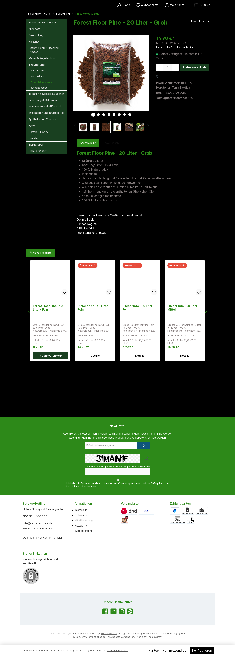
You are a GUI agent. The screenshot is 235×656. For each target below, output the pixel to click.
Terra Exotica (200, 73)
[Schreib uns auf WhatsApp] (121, 611)
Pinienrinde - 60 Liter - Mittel (183, 359)
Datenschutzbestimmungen (97, 483)
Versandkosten (109, 633)
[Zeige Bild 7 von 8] (124, 166)
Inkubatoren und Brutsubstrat (46, 164)
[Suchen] (123, 31)
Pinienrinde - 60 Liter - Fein (94, 359)
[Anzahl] (168, 119)
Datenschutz (82, 515)
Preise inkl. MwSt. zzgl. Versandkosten (174, 99)
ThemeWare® (154, 636)
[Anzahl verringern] (159, 119)
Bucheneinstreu (39, 139)
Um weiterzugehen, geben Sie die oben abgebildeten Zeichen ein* (117, 470)
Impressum (81, 510)
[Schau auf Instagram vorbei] (113, 611)
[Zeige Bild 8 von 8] (129, 166)
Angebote (34, 80)
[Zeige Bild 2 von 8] (98, 166)
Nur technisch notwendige (167, 650)
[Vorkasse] (202, 511)
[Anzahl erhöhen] (175, 119)
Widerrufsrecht (83, 530)
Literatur (33, 190)
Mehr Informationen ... (117, 650)
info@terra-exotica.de (37, 523)
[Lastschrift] (177, 520)
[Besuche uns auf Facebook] (105, 611)
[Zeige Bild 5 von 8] (114, 166)
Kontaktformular (52, 537)
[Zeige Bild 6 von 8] (119, 166)
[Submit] (143, 448)
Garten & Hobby (38, 184)
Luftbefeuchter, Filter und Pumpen (44, 101)
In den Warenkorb (194, 119)
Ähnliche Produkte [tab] (40, 304)
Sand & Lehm (38, 122)
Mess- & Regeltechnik (42, 110)
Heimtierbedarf (38, 203)
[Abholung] (124, 520)
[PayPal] (175, 511)
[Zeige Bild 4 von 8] (109, 166)
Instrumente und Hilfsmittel (45, 158)
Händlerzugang (84, 520)
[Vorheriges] (74, 178)
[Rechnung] (188, 511)
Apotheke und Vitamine (42, 171)
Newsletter (81, 525)
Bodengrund (37, 116)
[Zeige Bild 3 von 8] (103, 166)
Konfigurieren (202, 650)
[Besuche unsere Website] (129, 611)
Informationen (82, 503)
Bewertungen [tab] (111, 195)
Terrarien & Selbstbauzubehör (46, 145)
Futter (32, 177)
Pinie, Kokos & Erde (41, 134)
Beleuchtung (36, 87)
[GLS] (146, 511)
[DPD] (129, 511)
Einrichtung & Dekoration (43, 152)
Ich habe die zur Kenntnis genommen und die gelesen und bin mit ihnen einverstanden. (118, 485)
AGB (153, 483)
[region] (111, 136)
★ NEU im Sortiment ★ (42, 74)
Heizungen (35, 93)
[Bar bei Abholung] (190, 520)
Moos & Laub (38, 128)
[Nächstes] (148, 178)
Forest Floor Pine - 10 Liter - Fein (48, 359)
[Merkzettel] (147, 31)
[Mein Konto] (175, 31)
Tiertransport (36, 196)
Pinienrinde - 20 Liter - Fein (138, 359)
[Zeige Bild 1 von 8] (93, 166)
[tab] (88, 195)
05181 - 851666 (35, 516)
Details (95, 407)
